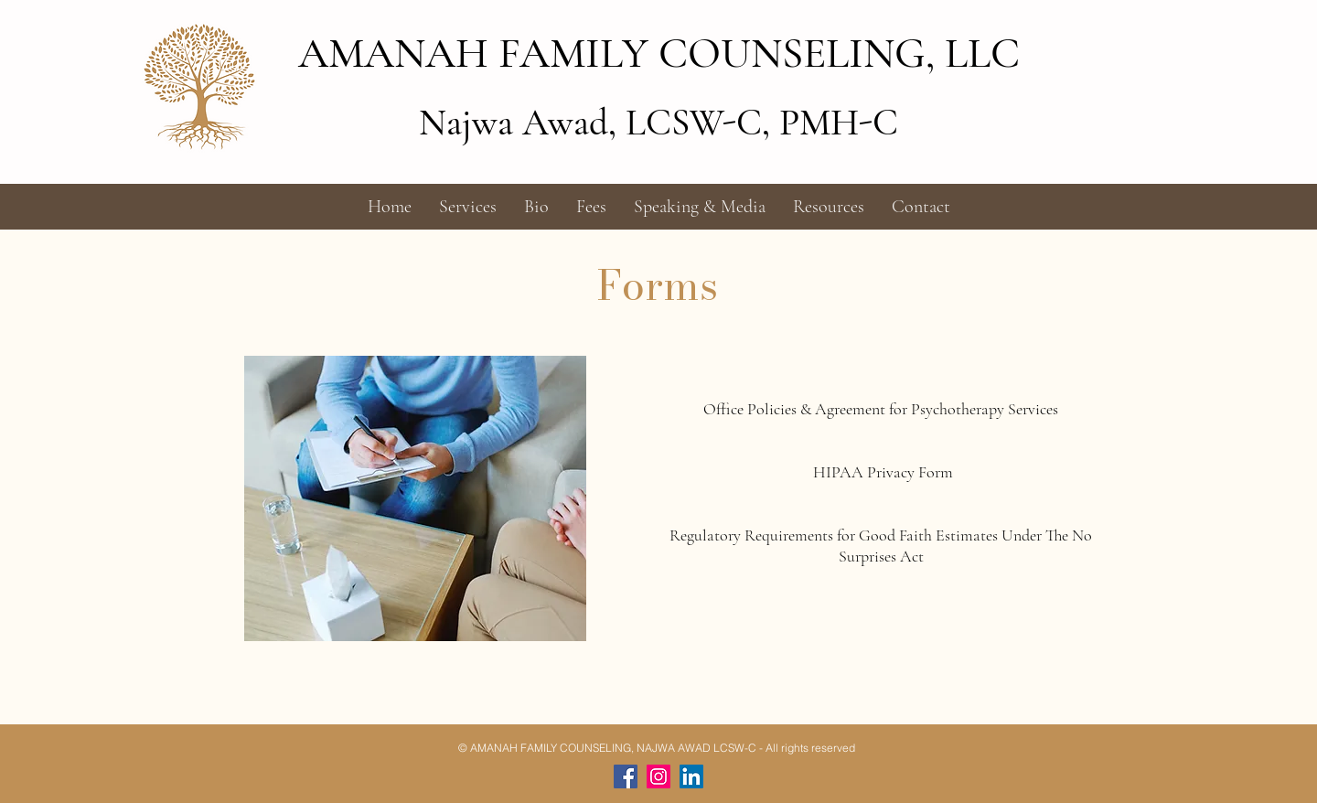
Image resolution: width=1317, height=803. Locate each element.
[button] (467, 207)
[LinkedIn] (691, 776)
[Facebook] (625, 776)
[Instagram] (658, 776)
